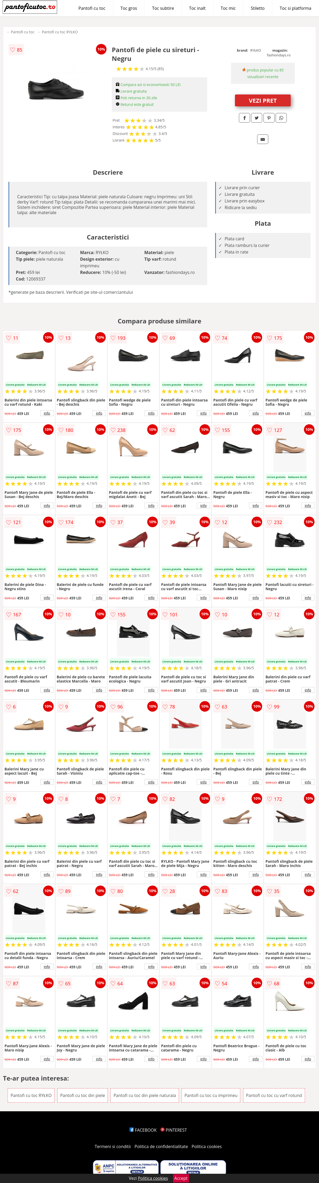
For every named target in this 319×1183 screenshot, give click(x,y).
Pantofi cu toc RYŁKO (60, 31)
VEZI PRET (263, 100)
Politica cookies (207, 1146)
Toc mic (228, 8)
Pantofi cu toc (91, 8)
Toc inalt (197, 8)
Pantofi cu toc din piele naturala (144, 1095)
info (47, 413)
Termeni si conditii (113, 1146)
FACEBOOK (143, 1130)
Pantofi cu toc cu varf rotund (274, 1095)
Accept (181, 1178)
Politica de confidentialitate (161, 1146)
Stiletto (258, 8)
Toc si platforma (295, 8)
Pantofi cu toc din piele (82, 1095)
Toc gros (129, 8)
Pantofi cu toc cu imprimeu (210, 1095)
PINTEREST (173, 1130)
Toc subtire (163, 8)
